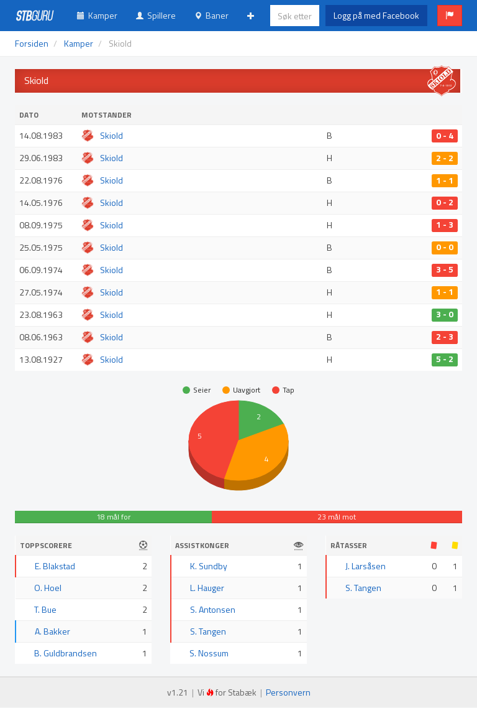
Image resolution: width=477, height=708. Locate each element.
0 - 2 (444, 203)
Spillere (156, 15)
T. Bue (45, 609)
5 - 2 (444, 359)
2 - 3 (444, 337)
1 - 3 (444, 225)
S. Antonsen (212, 609)
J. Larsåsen (365, 565)
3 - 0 (444, 315)
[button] (449, 15)
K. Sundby (208, 565)
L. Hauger (207, 587)
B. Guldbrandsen (65, 652)
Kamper (97, 15)
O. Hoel (47, 587)
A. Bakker (52, 631)
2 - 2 (444, 158)
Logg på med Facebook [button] (376, 15)
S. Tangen (208, 631)
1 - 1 (444, 180)
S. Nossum (209, 652)
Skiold (111, 135)
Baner (211, 15)
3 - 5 (444, 270)
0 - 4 (444, 135)
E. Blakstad (55, 565)
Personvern (288, 692)
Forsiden (31, 43)
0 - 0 (444, 247)
